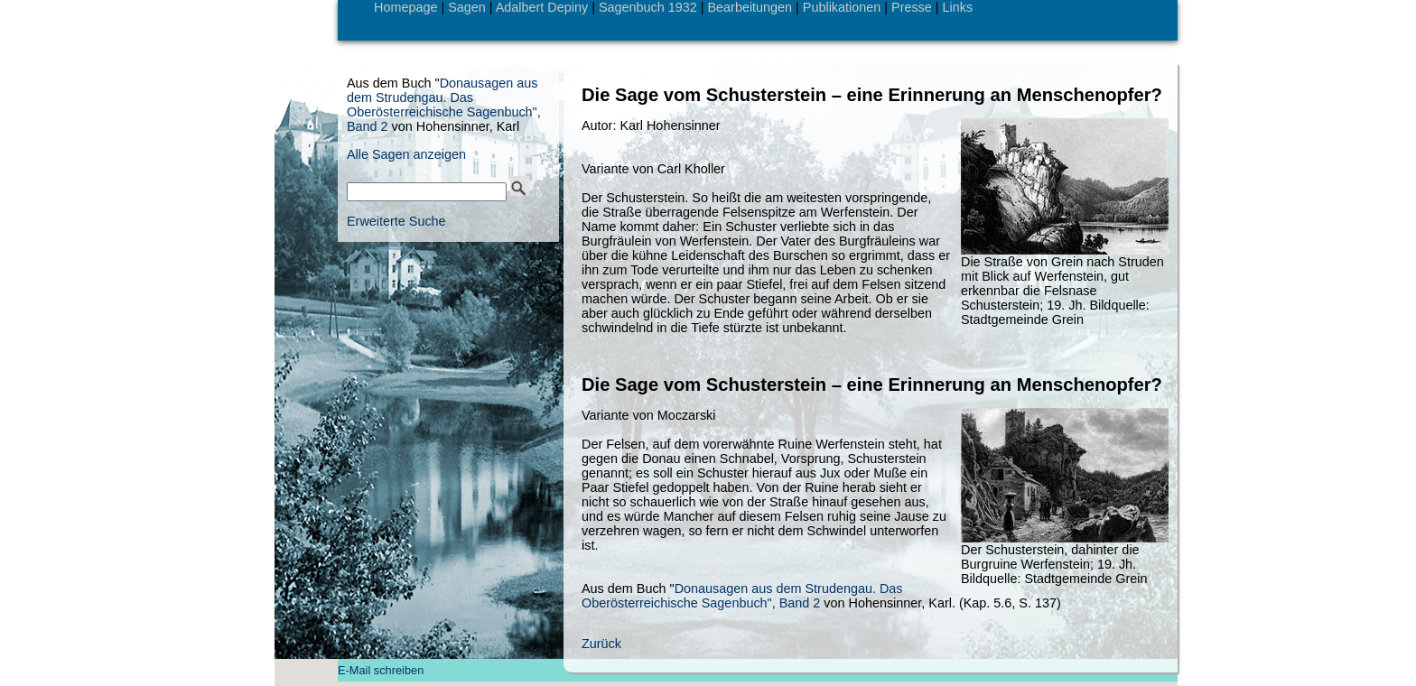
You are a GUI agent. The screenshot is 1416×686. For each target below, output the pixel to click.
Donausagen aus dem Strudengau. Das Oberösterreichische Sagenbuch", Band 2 (742, 595)
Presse (911, 7)
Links (958, 7)
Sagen (467, 7)
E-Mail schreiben (381, 670)
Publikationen (841, 7)
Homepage (405, 7)
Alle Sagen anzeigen (406, 154)
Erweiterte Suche (396, 221)
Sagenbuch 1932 (648, 7)
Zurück (601, 643)
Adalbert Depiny (542, 7)
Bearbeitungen (749, 7)
